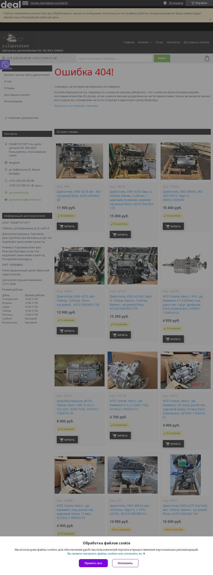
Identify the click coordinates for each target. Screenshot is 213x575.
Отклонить (125, 563)
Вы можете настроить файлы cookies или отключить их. (105, 553)
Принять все (93, 563)
